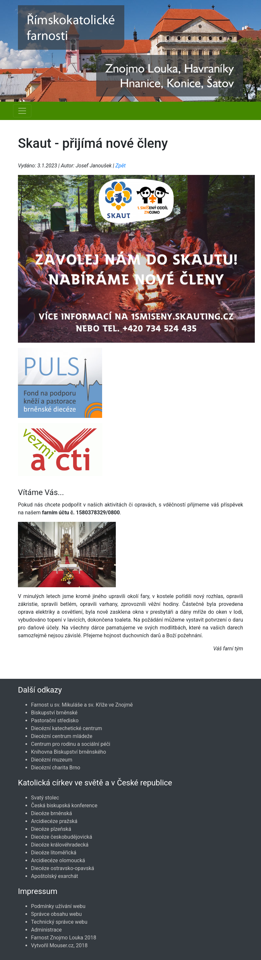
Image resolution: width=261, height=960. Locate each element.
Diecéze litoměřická (53, 852)
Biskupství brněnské (54, 713)
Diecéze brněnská (51, 813)
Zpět (120, 166)
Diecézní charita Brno (55, 767)
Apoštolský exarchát (54, 876)
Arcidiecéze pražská (54, 821)
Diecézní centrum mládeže (61, 736)
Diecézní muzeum (51, 760)
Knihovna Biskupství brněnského (68, 752)
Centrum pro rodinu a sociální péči (70, 744)
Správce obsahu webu (56, 914)
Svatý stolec (45, 798)
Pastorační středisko (55, 720)
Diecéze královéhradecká (59, 845)
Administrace (46, 930)
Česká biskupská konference (64, 805)
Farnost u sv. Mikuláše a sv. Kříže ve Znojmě (82, 705)
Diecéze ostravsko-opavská (62, 868)
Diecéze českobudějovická (61, 837)
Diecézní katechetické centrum (66, 728)
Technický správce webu (59, 922)
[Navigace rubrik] (22, 110)
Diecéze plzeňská (51, 829)
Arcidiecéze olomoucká (58, 860)
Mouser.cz (62, 945)
